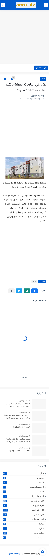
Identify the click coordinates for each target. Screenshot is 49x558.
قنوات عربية (23, 533)
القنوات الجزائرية (23, 501)
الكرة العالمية (23, 514)
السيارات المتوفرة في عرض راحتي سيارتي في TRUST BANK (18, 405)
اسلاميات (23, 478)
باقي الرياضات (23, 519)
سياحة (23, 524)
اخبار (43, 79)
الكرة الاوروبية (23, 505)
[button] (34, 290)
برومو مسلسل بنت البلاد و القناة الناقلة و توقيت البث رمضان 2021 (17, 440)
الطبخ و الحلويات (23, 496)
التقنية (23, 482)
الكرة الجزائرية (23, 510)
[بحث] (3, 5)
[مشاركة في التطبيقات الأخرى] (11, 290)
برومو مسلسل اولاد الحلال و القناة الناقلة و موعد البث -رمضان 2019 (17, 417)
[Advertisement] (24, 37)
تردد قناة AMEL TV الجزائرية (19, 451)
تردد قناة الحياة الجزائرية (21, 427)
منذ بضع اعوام (23, 401)
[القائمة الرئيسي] (46, 5)
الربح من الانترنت (23, 487)
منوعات (23, 537)
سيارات (23, 528)
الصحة (23, 491)
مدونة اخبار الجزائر (15, 553)
